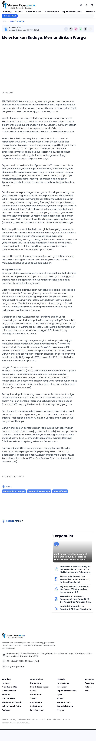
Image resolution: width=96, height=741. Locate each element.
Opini (59, 694)
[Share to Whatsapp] (81, 29)
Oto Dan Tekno (9, 698)
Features (6, 710)
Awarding (7, 12)
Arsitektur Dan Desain (12, 702)
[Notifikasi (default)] (86, 5)
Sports (33, 691)
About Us (66, 720)
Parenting (89, 683)
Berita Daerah (36, 706)
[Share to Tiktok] (85, 29)
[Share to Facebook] (66, 29)
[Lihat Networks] (81, 5)
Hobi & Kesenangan (39, 687)
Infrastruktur (36, 694)
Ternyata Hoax (63, 702)
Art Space (89, 679)
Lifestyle (61, 679)
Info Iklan (56, 720)
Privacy (13, 720)
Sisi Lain (60, 698)
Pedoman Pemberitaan (28, 720)
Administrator (15, 27)
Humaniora (35, 683)
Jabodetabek (36, 679)
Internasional (63, 683)
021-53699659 (13, 661)
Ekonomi (6, 694)
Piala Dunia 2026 (33, 12)
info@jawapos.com (15, 666)
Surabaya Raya (52, 12)
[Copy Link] (90, 29)
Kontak (42, 720)
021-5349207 (27, 661)
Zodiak (33, 698)
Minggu (60, 710)
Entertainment (37, 710)
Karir (87, 691)
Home (4, 21)
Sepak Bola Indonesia (72, 12)
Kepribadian (36, 702)
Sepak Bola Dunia (65, 706)
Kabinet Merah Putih (11, 706)
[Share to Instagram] (76, 29)
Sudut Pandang (17, 21)
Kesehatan (62, 687)
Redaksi (5, 720)
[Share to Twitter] (71, 29)
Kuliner (88, 687)
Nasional (19, 12)
